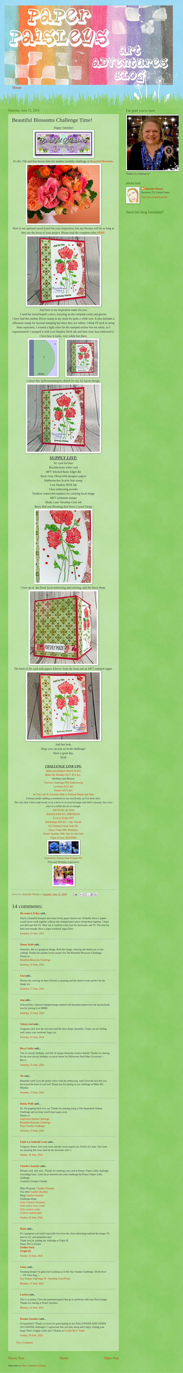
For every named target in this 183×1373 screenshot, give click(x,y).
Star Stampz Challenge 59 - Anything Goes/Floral (45, 1278)
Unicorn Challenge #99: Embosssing (63, 782)
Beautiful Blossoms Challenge (35, 960)
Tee (22, 1076)
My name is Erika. (30, 913)
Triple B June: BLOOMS (63, 837)
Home (17, 88)
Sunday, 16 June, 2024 (31, 1154)
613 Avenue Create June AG (63, 825)
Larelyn (24, 1294)
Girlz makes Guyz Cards (32, 1205)
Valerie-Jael (26, 1024)
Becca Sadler (27, 1048)
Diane (23, 1228)
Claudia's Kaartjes (45, 1188)
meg (22, 1000)
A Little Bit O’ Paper (74, 1330)
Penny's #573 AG (63, 790)
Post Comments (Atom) (34, 1365)
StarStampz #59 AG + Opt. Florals (63, 821)
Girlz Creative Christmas (33, 1202)
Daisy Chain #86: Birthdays (63, 829)
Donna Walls (27, 944)
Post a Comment (25, 1342)
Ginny (23, 1267)
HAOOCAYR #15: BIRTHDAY (63, 814)
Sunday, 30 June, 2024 (31, 1335)
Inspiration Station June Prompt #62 (63, 858)
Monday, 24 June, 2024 (32, 1307)
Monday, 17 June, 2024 (32, 1283)
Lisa (22, 975)
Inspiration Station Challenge (35, 1119)
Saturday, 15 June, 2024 (32, 933)
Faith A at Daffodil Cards (33, 1142)
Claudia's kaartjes (30, 1166)
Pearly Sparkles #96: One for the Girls (63, 833)
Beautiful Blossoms (101, 161)
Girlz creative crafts (30, 1209)
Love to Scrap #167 (63, 817)
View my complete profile (154, 197)
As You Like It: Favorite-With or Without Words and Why (63, 794)
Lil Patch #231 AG (63, 786)
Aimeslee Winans (154, 188)
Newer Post (16, 1358)
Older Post (111, 1358)
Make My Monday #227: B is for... (63, 774)
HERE (101, 232)
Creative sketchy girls (31, 1212)
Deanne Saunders (29, 1319)
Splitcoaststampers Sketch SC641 (63, 770)
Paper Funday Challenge (32, 1126)
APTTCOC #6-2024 (63, 810)
